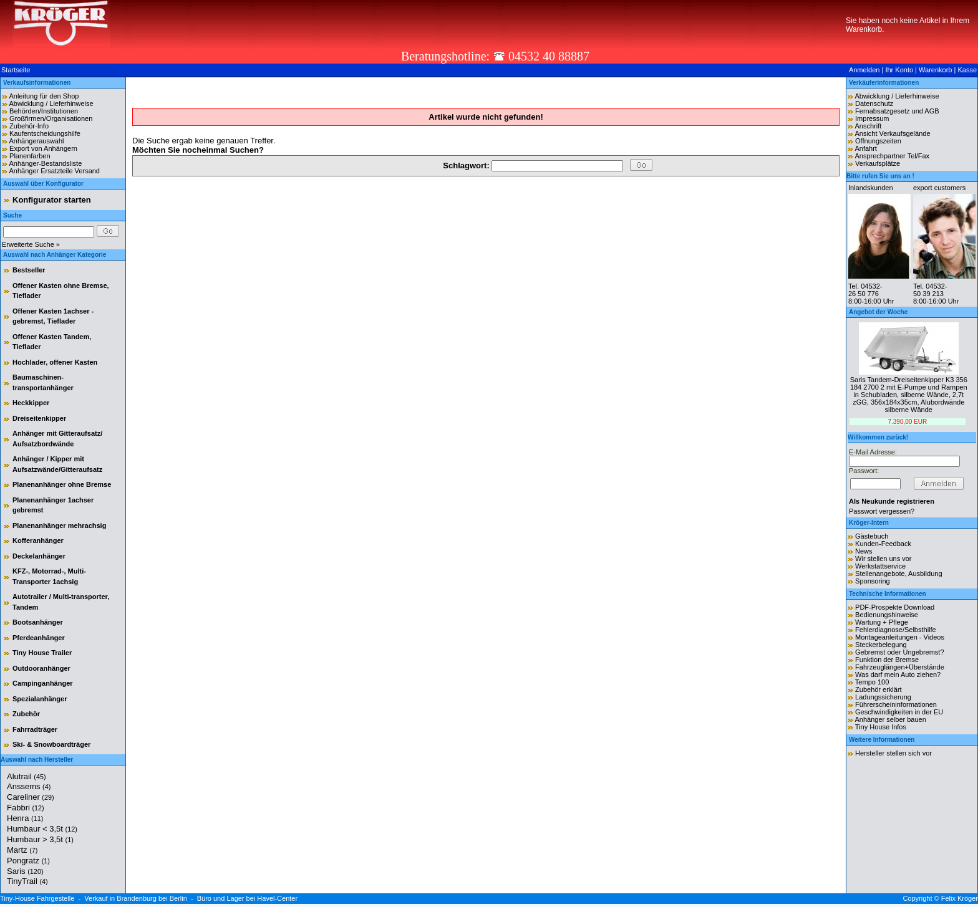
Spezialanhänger (39, 699)
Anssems (29, 786)
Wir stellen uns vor (883, 558)
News (864, 551)
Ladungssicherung (883, 697)
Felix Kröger (959, 898)
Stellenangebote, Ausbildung (898, 573)
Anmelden (864, 70)
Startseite (15, 70)
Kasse (967, 70)
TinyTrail (27, 881)
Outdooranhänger (41, 668)
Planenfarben (29, 156)
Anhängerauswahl (36, 141)
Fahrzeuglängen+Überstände (899, 667)
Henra (25, 818)
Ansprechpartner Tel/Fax (892, 156)
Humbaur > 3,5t (40, 839)
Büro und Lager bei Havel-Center (247, 898)
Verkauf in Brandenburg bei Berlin (135, 898)
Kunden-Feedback (883, 543)
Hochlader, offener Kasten (54, 362)
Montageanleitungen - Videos (899, 637)
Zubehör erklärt (878, 689)
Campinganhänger (42, 683)
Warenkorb (935, 70)
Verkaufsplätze (877, 163)
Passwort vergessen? (881, 511)
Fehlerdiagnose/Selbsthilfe (895, 629)
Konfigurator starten (51, 199)
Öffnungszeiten (878, 141)
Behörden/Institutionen (43, 111)
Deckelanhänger (38, 556)
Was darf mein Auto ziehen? (898, 674)
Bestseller (29, 270)
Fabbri (25, 807)
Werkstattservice (880, 566)
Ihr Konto (899, 70)
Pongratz (28, 860)
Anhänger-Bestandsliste (45, 163)
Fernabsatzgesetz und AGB (897, 111)
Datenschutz (874, 103)
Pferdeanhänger (38, 637)
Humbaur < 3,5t (42, 828)
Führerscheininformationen (896, 704)
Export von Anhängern (43, 148)
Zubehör (26, 713)
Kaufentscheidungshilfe (44, 133)
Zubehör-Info (29, 126)
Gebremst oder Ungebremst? (899, 652)
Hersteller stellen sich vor (893, 753)
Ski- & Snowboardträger (51, 744)
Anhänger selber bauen (890, 719)
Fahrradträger (34, 729)
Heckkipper (30, 402)
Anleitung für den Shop (44, 96)
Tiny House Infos (880, 727)
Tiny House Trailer (42, 652)
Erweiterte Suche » (31, 244)
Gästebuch (871, 536)
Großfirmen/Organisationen (50, 118)
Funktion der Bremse (887, 659)
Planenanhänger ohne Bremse (61, 484)
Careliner (30, 797)
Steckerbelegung (881, 644)
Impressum (872, 118)
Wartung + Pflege (881, 622)
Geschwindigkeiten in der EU (899, 712)
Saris (25, 871)
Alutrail (26, 776)
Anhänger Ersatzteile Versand (54, 171)
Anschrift (868, 126)
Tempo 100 (872, 682)
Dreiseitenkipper (39, 418)
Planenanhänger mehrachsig (59, 525)
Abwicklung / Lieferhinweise (51, 103)
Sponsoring (872, 581)
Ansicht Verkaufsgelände (892, 133)
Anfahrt (865, 148)
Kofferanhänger (38, 540)
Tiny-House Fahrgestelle (37, 898)
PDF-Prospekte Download (894, 607)
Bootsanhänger (37, 622)
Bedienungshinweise (886, 614)
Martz (22, 850)
